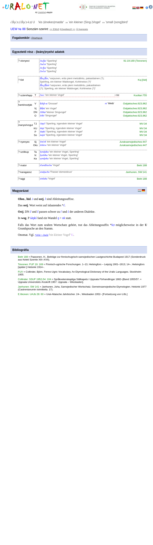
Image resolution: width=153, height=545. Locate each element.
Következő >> (67, 29)
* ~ (41, 235)
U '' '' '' (69, 22)
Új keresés (82, 29)
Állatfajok (36, 38)
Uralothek (42, 12)
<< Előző (54, 29)
